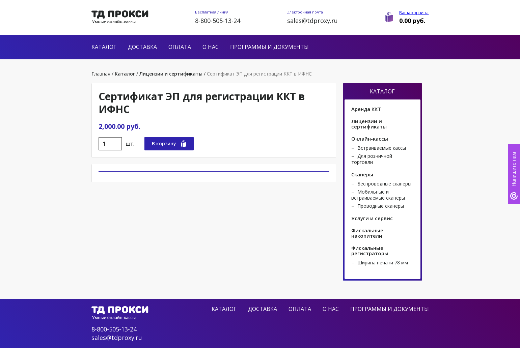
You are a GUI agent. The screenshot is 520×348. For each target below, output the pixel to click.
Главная (100, 73)
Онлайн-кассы (369, 138)
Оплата (179, 47)
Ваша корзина (414, 13)
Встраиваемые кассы (381, 148)
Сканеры (362, 174)
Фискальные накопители (367, 233)
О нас (210, 47)
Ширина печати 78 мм (382, 262)
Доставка (142, 47)
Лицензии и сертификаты (170, 73)
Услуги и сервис (372, 218)
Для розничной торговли (371, 159)
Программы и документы (269, 47)
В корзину (169, 143)
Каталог (103, 47)
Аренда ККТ (366, 109)
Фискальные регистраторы (369, 250)
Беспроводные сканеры (384, 183)
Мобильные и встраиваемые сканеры (378, 194)
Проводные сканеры (380, 206)
